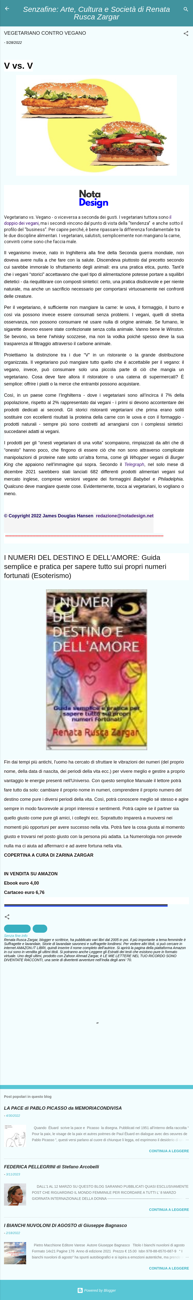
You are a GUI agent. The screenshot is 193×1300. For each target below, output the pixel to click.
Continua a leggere (169, 1151)
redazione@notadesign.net (125, 515)
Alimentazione (17, 929)
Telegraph (134, 464)
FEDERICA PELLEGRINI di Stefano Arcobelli (51, 1166)
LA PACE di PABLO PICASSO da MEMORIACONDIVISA (63, 1108)
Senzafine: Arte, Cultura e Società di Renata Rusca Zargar (96, 13)
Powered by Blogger (96, 1290)
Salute (40, 929)
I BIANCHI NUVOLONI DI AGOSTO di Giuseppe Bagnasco (65, 1225)
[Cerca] (186, 10)
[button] (186, 34)
